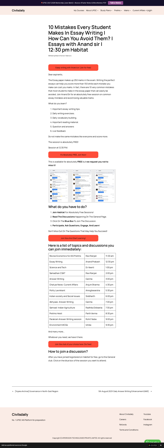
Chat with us (152, 442)
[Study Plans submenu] (111, 10)
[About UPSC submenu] (97, 10)
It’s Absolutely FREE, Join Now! (73, 154)
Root (57, 56)
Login (149, 10)
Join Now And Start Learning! (73, 238)
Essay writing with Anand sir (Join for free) (73, 67)
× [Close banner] (160, 445)
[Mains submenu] (130, 10)
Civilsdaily (18, 10)
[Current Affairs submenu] (146, 10)
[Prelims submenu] (121, 10)
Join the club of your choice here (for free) (73, 344)
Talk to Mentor (115, 3)
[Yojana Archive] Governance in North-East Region (36, 391)
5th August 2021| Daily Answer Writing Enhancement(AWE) (124, 391)
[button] (82, 445)
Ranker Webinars (65, 56)
